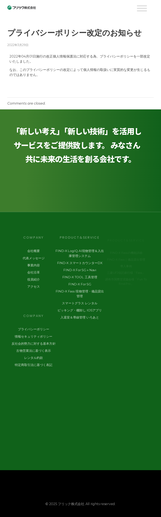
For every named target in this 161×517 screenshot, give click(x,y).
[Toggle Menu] (142, 8)
